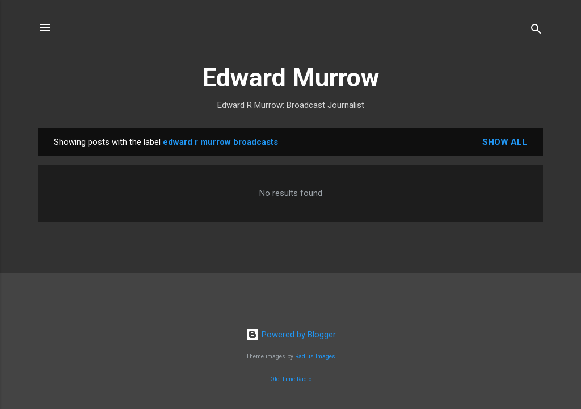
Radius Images (315, 356)
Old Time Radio (290, 379)
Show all (504, 142)
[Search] (536, 31)
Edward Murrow (291, 77)
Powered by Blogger (291, 334)
